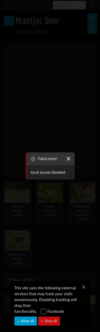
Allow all (27, 321)
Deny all (50, 321)
